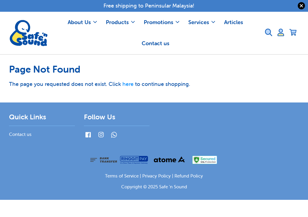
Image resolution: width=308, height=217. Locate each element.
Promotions (161, 22)
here (128, 83)
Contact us (155, 43)
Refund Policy (188, 176)
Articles (233, 22)
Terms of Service (122, 176)
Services (201, 22)
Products (120, 22)
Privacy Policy (156, 176)
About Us (82, 22)
